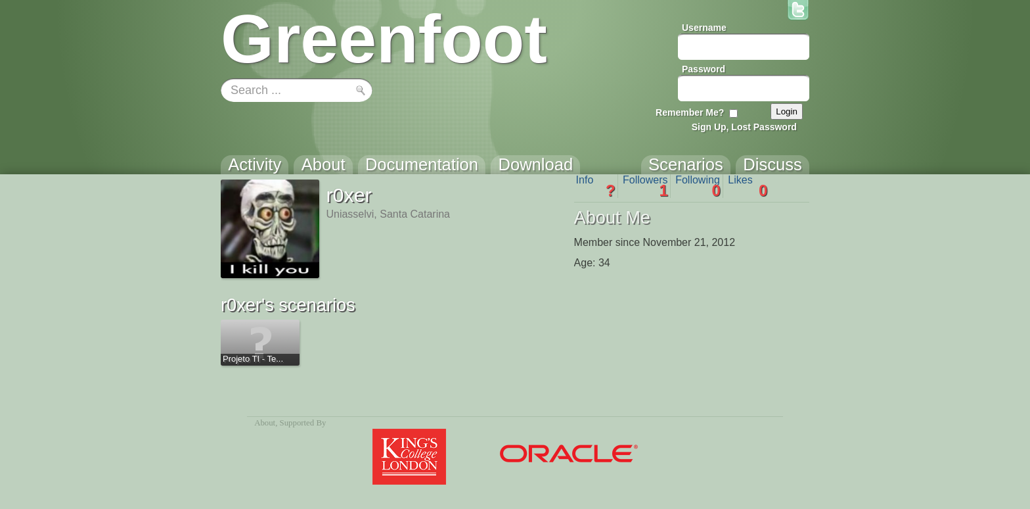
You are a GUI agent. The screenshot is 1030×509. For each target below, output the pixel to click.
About (264, 422)
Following (698, 186)
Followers (645, 186)
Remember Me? (690, 112)
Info (596, 186)
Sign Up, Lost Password (744, 127)
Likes (747, 186)
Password (703, 69)
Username (704, 27)
